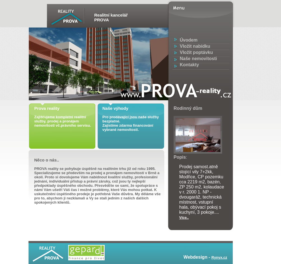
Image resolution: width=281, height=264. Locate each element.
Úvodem (188, 40)
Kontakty (189, 64)
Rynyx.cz (219, 257)
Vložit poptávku (196, 52)
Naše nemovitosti (198, 58)
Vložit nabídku (195, 46)
